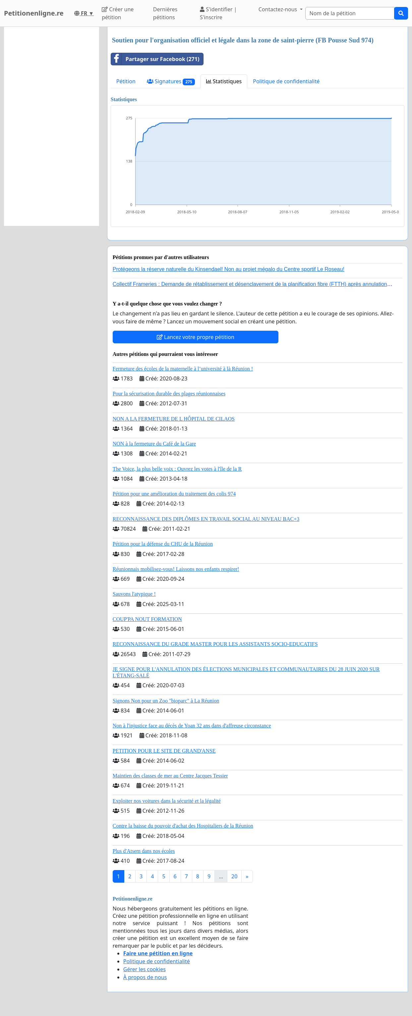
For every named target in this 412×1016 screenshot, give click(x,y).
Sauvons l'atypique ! (134, 594)
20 (234, 876)
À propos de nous (145, 977)
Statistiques (224, 81)
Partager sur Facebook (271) (155, 59)
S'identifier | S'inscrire (218, 13)
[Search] (350, 13)
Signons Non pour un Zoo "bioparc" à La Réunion (166, 701)
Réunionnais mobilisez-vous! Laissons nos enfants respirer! (176, 569)
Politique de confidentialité (286, 81)
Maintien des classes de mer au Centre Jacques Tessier (170, 776)
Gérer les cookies (144, 969)
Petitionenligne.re (34, 13)
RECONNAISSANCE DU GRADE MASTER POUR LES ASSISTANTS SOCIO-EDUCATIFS (215, 644)
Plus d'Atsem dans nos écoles (144, 851)
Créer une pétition (118, 13)
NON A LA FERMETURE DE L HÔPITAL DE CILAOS (174, 419)
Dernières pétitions (165, 13)
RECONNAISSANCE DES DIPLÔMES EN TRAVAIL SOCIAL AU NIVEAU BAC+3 (206, 519)
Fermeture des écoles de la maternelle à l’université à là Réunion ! (183, 369)
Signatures (171, 81)
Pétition (126, 81)
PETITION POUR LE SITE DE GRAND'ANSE (164, 751)
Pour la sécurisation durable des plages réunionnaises (169, 393)
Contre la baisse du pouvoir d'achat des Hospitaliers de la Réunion (183, 826)
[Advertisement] (51, 126)
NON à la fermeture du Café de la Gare (154, 443)
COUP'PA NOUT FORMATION (147, 619)
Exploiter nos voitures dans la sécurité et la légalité (167, 801)
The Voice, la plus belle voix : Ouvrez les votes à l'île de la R (177, 469)
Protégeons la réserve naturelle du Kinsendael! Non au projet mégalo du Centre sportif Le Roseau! (228, 269)
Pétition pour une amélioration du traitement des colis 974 (174, 494)
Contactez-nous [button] (279, 9)
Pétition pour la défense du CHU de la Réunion (163, 544)
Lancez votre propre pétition (195, 337)
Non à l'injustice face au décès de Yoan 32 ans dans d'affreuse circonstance (192, 725)
